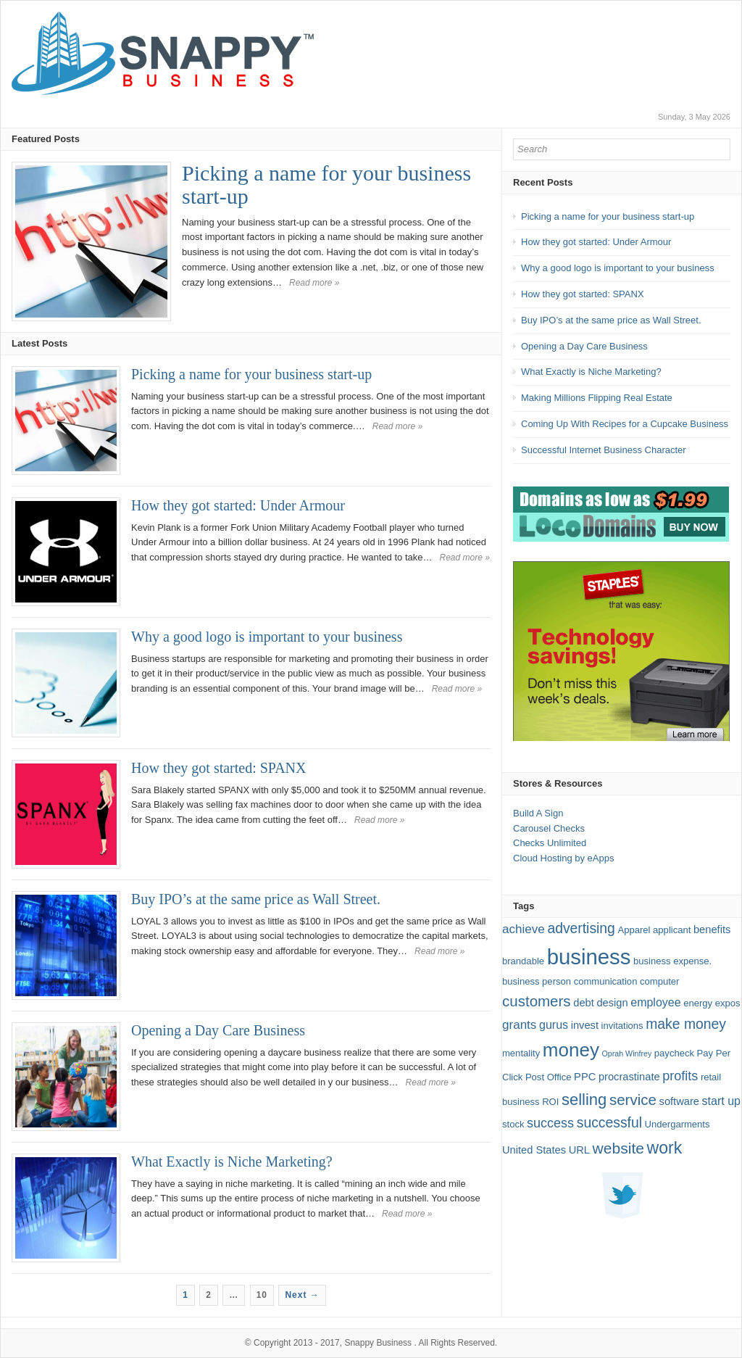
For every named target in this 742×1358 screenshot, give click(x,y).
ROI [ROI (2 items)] (550, 1101)
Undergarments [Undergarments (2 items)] (677, 1124)
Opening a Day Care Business (218, 1030)
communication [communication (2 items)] (606, 981)
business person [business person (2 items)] (536, 981)
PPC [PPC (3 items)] (585, 1076)
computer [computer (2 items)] (659, 981)
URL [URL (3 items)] (579, 1150)
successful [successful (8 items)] (609, 1122)
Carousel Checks (549, 828)
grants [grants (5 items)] (519, 1025)
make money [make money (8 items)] (686, 1024)
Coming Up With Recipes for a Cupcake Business (624, 423)
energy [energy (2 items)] (697, 1003)
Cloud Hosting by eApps (563, 858)
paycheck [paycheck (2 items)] (674, 1053)
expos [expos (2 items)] (728, 1003)
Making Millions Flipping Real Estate (596, 397)
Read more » (314, 283)
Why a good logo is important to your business (266, 637)
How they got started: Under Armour (238, 505)
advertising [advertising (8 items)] (580, 928)
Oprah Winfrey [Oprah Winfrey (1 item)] (627, 1053)
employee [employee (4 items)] (655, 1002)
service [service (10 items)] (632, 1099)
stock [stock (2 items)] (513, 1124)
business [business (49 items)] (589, 957)
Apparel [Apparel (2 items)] (634, 929)
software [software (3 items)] (679, 1101)
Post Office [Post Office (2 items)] (548, 1077)
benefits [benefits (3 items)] (711, 929)
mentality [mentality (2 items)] (521, 1053)
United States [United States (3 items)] (534, 1150)
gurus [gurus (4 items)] (553, 1025)
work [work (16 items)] (665, 1147)
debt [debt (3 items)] (583, 1003)
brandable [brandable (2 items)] (523, 961)
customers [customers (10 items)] (536, 1001)
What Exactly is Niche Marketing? (232, 1161)
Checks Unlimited (549, 842)
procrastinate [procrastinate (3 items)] (629, 1076)
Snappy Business (378, 1343)
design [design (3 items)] (612, 1003)
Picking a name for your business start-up (326, 184)
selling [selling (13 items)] (584, 1099)
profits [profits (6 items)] (680, 1076)
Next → (302, 1295)
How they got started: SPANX (218, 768)
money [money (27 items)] (571, 1050)
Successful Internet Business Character (603, 449)
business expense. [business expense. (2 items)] (672, 961)
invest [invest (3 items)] (585, 1025)
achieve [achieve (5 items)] (523, 929)
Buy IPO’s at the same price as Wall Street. (255, 899)
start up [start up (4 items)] (721, 1101)
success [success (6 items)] (550, 1123)
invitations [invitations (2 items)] (622, 1025)
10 (262, 1295)
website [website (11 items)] (618, 1148)
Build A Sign (538, 813)
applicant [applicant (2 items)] (672, 929)
